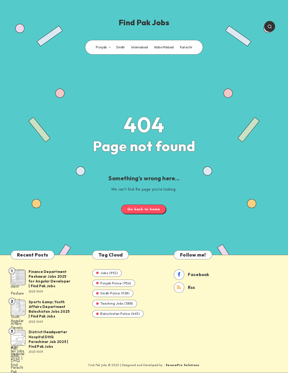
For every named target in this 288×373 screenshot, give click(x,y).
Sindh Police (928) (112, 293)
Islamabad (139, 47)
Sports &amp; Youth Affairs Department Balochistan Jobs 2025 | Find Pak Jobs (49, 309)
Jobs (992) (107, 273)
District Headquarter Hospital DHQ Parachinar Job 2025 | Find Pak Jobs (48, 339)
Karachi (186, 47)
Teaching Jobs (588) (114, 303)
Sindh (120, 47)
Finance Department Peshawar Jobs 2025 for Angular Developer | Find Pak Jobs (49, 278)
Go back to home (143, 209)
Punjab (101, 47)
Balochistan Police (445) (118, 314)
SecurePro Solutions (183, 365)
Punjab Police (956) (113, 283)
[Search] (269, 26)
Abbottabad (164, 47)
